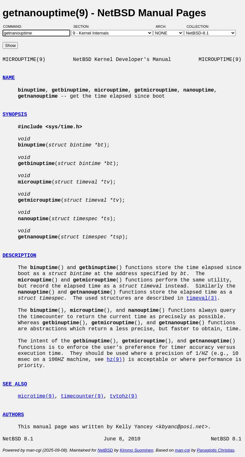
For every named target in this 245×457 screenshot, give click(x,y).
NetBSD (105, 450)
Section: (82, 26)
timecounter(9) (82, 396)
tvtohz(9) (123, 396)
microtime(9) (36, 396)
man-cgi (182, 450)
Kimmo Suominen (136, 450)
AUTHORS (13, 414)
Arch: (164, 26)
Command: (14, 26)
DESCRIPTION (19, 255)
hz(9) (114, 359)
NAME (9, 77)
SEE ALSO (15, 384)
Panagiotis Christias (215, 450)
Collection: (198, 26)
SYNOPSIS (15, 114)
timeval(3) (201, 298)
